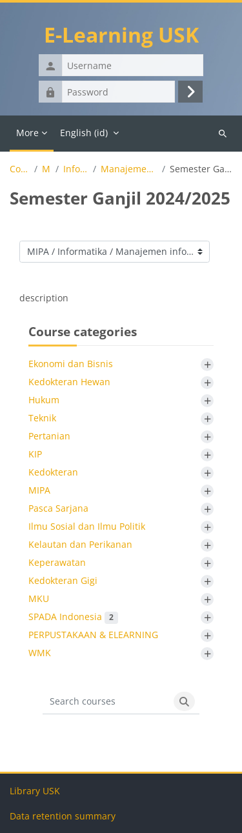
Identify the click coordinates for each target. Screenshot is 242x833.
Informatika (75, 169)
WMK (39, 653)
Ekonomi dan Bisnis (70, 363)
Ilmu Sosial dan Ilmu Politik (86, 526)
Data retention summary (63, 816)
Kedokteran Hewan (69, 382)
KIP (35, 454)
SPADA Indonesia (73, 616)
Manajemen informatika (129, 169)
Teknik (42, 418)
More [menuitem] (27, 132)
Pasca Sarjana (58, 508)
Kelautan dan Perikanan (80, 544)
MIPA (46, 169)
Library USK (35, 791)
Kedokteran (53, 472)
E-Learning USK (121, 34)
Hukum (43, 400)
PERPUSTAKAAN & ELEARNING (93, 634)
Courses (20, 169)
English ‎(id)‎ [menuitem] (84, 132)
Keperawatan (57, 562)
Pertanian (49, 436)
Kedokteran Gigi (62, 580)
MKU (38, 598)
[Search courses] (106, 701)
